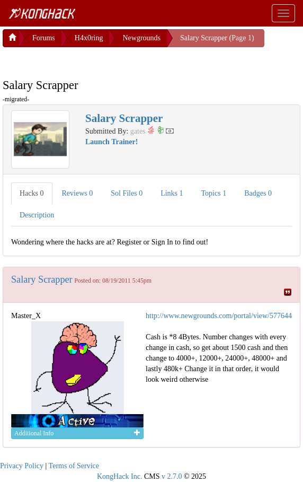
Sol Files (126, 191)
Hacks (32, 191)
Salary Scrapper (42, 277)
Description (37, 213)
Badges (258, 191)
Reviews (77, 191)
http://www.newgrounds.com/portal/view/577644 (219, 314)
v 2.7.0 (172, 474)
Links (172, 191)
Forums (43, 36)
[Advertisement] (87, 58)
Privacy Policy (21, 464)
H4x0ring (89, 36)
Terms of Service (74, 464)
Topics (214, 191)
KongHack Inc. (119, 474)
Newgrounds (141, 36)
